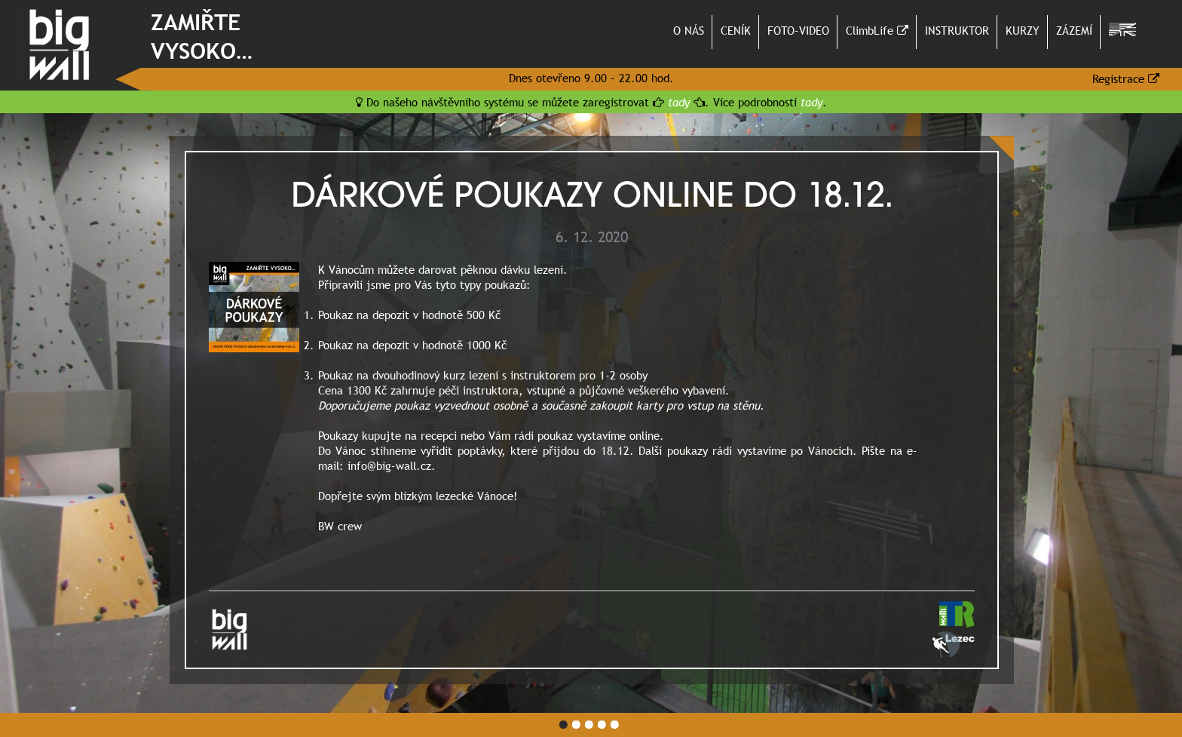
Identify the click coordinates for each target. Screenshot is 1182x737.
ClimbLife (877, 30)
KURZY (1023, 30)
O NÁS (688, 30)
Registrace (1125, 78)
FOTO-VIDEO (798, 30)
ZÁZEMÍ (1074, 30)
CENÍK (736, 30)
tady (679, 101)
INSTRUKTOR (957, 30)
